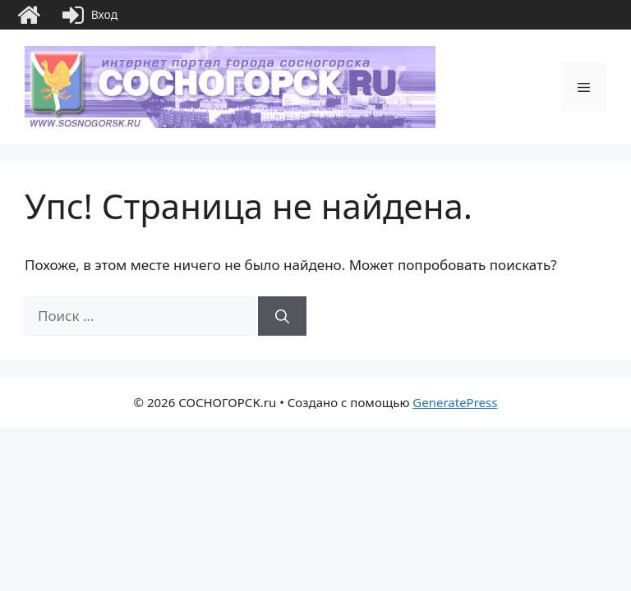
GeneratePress (454, 402)
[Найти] (282, 316)
